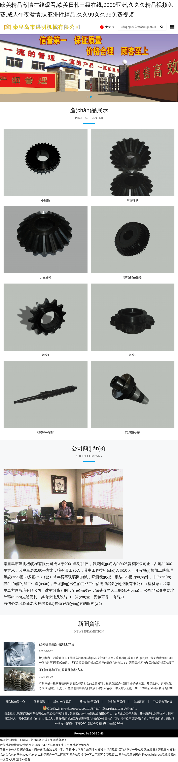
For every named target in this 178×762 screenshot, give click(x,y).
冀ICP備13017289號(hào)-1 (119, 708)
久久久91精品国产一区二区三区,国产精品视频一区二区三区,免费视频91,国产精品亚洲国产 (85, 754)
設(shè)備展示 (62, 701)
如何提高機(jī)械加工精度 (57, 644)
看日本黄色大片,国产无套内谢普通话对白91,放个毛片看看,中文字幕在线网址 (47, 749)
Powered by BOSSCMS (89, 733)
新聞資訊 (39, 701)
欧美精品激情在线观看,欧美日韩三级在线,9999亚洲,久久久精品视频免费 (44, 744)
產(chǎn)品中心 (15, 701)
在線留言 (139, 701)
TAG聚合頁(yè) (162, 701)
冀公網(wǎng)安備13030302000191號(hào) (71, 708)
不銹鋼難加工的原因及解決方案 (61, 670)
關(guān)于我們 (89, 701)
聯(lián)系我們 (116, 701)
